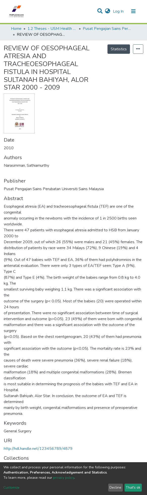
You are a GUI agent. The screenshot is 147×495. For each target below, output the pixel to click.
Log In (119, 11)
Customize (11, 487)
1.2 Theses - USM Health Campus (52, 28)
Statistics (119, 49)
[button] (107, 11)
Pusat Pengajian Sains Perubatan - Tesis (107, 28)
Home (16, 28)
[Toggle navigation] (133, 11)
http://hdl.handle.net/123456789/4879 (38, 448)
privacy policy (63, 477)
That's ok (133, 487)
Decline (115, 487)
